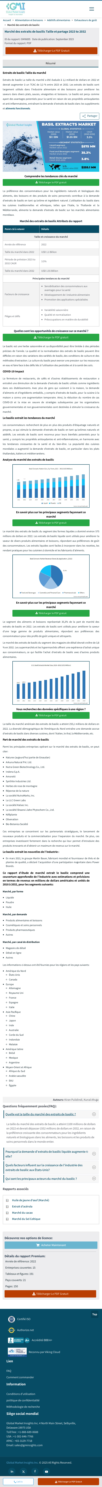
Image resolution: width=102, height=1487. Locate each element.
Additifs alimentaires (58, 20)
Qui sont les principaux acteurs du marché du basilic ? (51, 1178)
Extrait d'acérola (22, 1206)
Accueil (7, 20)
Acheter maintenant (51, 1245)
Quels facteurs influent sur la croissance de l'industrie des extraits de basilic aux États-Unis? (51, 1167)
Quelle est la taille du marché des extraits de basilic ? (51, 1114)
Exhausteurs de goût (85, 20)
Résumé (51, 63)
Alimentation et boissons (29, 20)
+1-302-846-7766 (23, 1436)
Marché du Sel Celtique (26, 1219)
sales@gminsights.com (28, 1445)
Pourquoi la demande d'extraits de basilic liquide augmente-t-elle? (51, 1153)
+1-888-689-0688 (28, 1432)
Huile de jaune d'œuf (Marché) (30, 1200)
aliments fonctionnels (17, 108)
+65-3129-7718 (23, 1441)
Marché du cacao (22, 1212)
